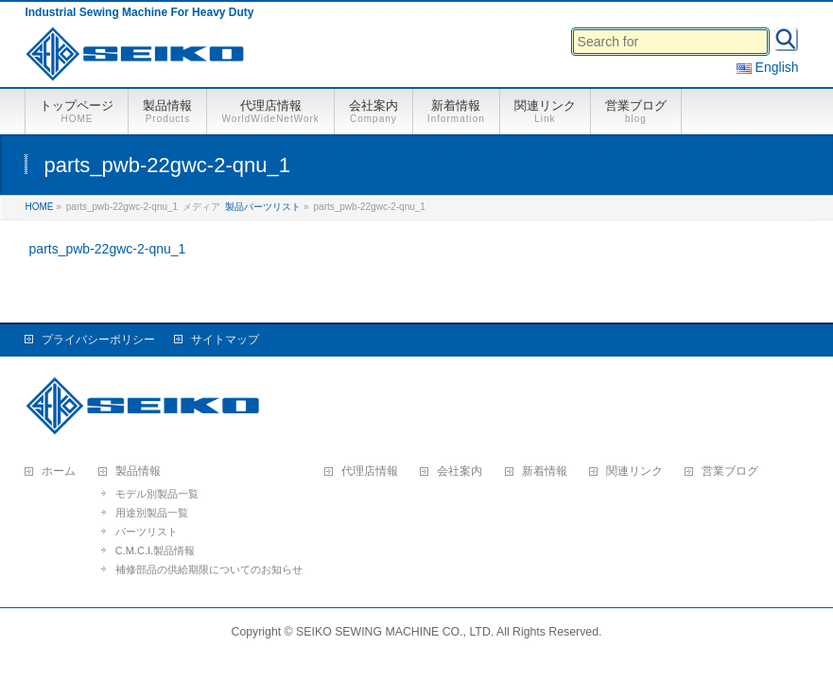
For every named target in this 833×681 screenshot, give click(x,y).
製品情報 (138, 471)
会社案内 (459, 471)
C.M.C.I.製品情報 (155, 550)
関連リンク (634, 471)
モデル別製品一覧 (157, 493)
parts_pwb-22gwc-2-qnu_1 (107, 248)
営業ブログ (730, 471)
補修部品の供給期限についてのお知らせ (209, 569)
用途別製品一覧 (151, 512)
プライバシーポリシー (98, 339)
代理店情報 (369, 471)
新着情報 (544, 471)
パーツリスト (146, 531)
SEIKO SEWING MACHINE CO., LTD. (395, 631)
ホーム (59, 471)
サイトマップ (225, 339)
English (768, 67)
